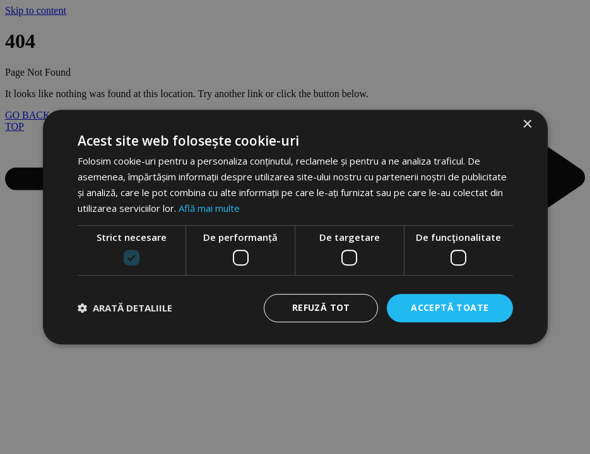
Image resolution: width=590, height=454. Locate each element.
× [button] (527, 124)
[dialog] (295, 227)
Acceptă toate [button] (449, 307)
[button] (125, 307)
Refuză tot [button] (321, 307)
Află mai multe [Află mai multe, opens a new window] (209, 208)
